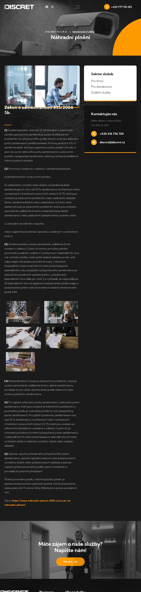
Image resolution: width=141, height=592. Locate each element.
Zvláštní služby (101, 92)
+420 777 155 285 (121, 7)
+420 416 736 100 (112, 133)
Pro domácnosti (101, 86)
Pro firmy (97, 81)
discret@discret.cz (112, 142)
